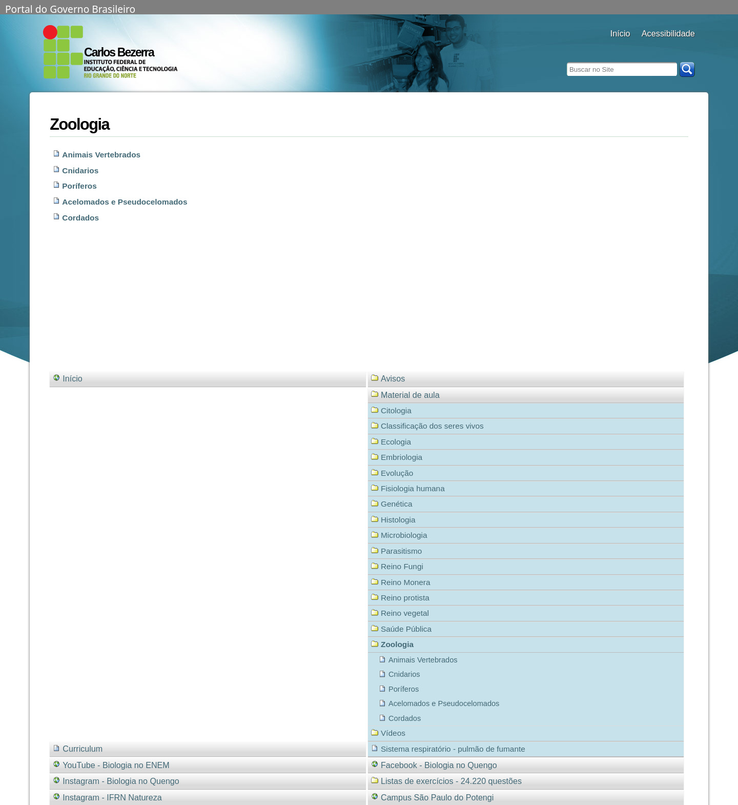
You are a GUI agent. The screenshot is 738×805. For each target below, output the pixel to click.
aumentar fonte (660, 47)
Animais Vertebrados (101, 154)
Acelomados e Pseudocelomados (124, 201)
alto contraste (648, 47)
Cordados (80, 217)
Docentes (620, 47)
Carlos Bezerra (119, 52)
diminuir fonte (686, 47)
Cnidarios (80, 170)
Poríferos (79, 186)
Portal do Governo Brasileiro (70, 8)
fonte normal (673, 47)
